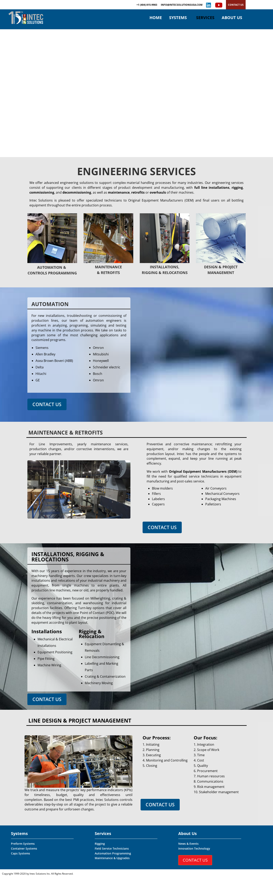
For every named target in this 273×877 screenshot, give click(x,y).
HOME (155, 18)
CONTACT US (236, 4)
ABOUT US (232, 18)
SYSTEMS (178, 18)
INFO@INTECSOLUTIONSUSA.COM (181, 5)
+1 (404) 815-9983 (146, 5)
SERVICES (205, 18)
